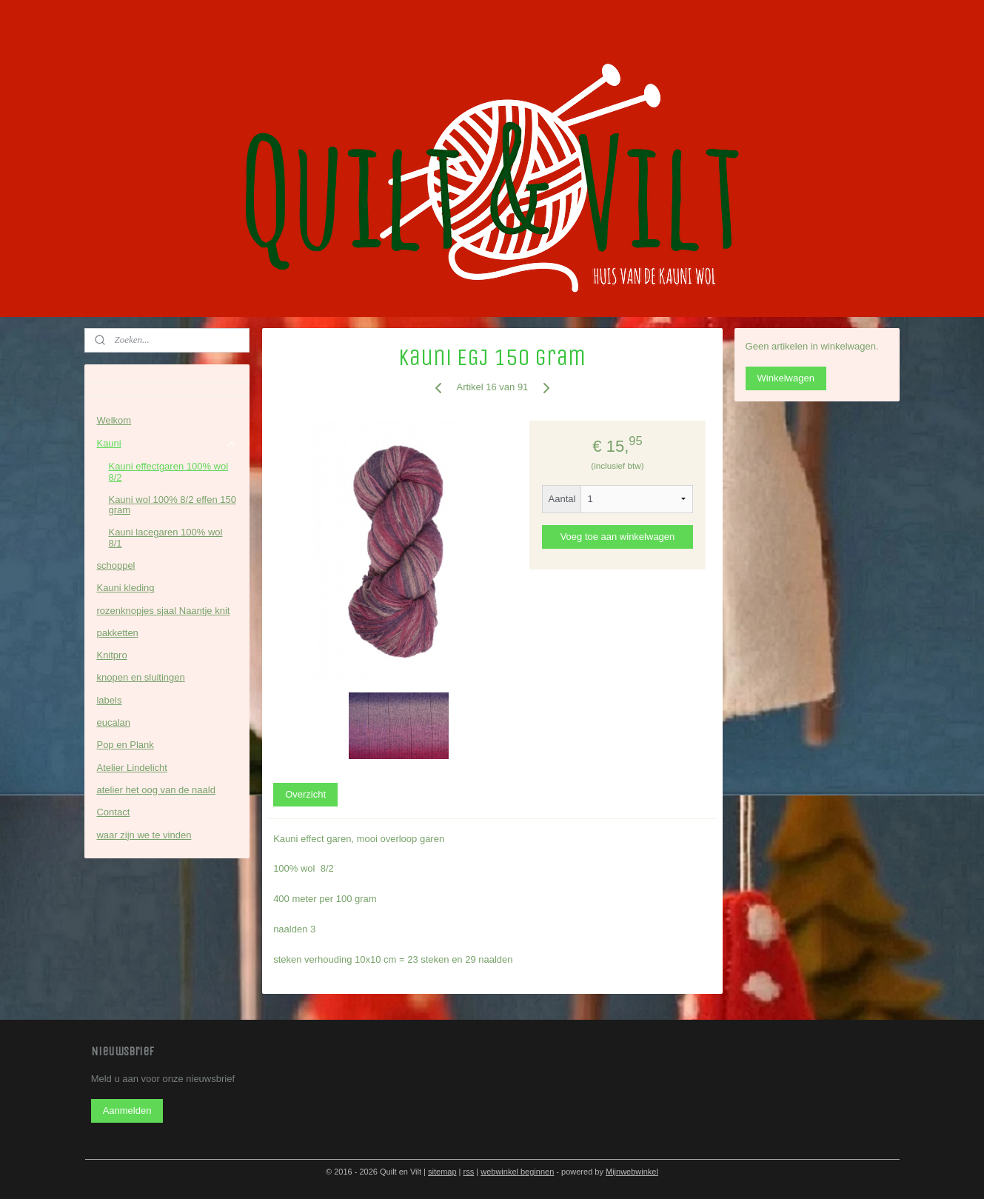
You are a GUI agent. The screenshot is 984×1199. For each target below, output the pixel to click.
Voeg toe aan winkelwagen (617, 536)
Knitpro (111, 655)
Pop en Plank (124, 744)
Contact (113, 812)
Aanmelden (127, 1110)
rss (469, 1171)
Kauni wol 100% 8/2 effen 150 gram (172, 504)
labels (108, 700)
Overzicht (305, 794)
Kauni (167, 444)
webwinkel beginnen (517, 1171)
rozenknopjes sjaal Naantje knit (163, 610)
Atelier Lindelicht (131, 767)
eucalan (113, 722)
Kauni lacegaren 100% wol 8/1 (165, 537)
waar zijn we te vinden (143, 835)
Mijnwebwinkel (632, 1171)
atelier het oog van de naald (155, 789)
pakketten (117, 632)
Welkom (113, 420)
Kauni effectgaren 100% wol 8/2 (168, 471)
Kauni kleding (125, 587)
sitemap (442, 1171)
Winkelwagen (785, 378)
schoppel (115, 565)
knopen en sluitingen (140, 677)
